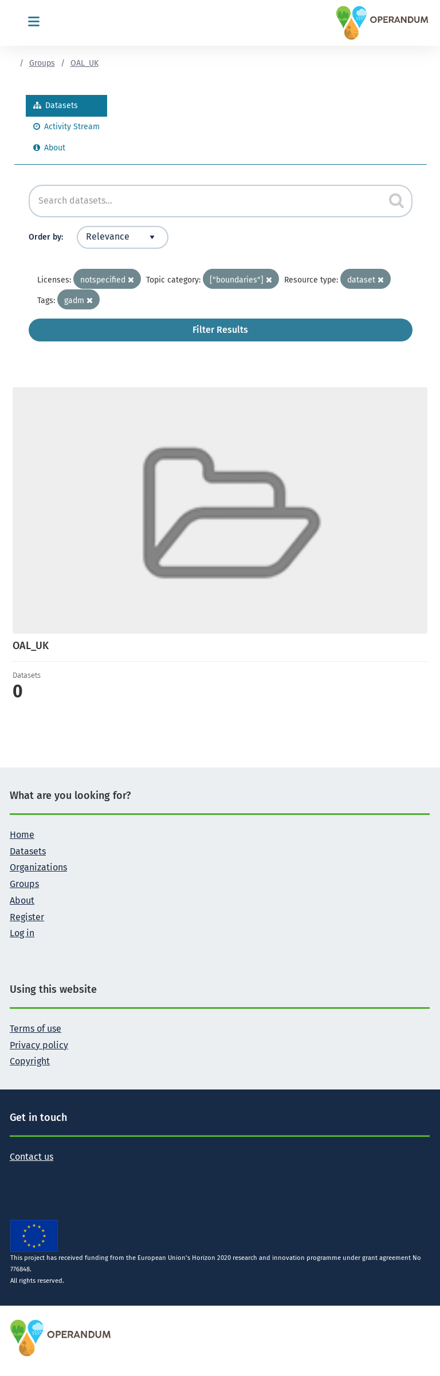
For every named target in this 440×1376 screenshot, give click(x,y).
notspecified (107, 280)
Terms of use (35, 1028)
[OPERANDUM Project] (61, 1337)
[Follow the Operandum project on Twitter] (19, 1174)
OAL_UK (84, 63)
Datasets (55, 105)
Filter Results (220, 329)
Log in (22, 933)
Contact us (31, 1156)
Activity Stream (66, 127)
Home (22, 834)
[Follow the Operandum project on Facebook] (37, 1174)
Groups (42, 63)
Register (27, 917)
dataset (365, 280)
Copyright (30, 1061)
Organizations (38, 867)
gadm (78, 300)
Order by (45, 237)
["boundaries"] (241, 280)
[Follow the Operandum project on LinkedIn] (55, 1174)
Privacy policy (39, 1045)
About (49, 148)
